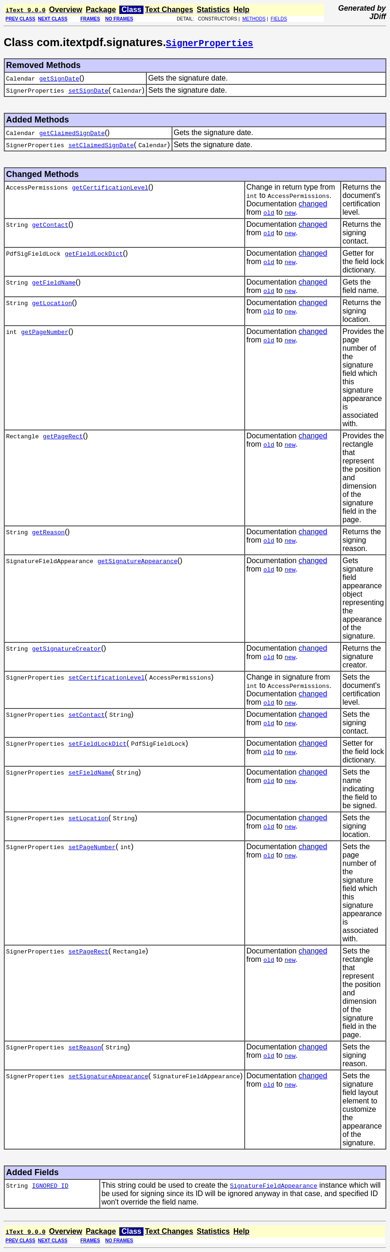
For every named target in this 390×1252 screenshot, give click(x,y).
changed (313, 204)
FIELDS (279, 18)
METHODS (254, 18)
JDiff (377, 16)
